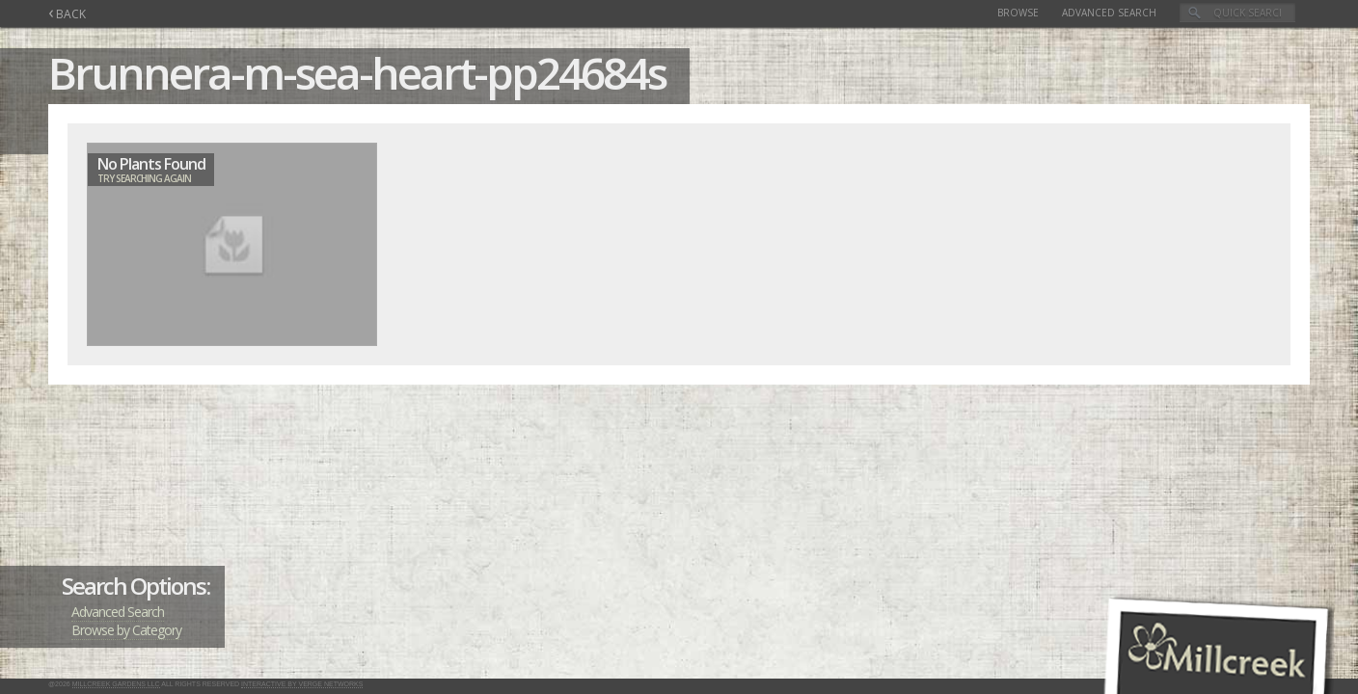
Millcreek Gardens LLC (116, 684)
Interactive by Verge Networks (302, 684)
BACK (67, 14)
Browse (1018, 12)
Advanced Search (1109, 12)
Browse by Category (126, 630)
